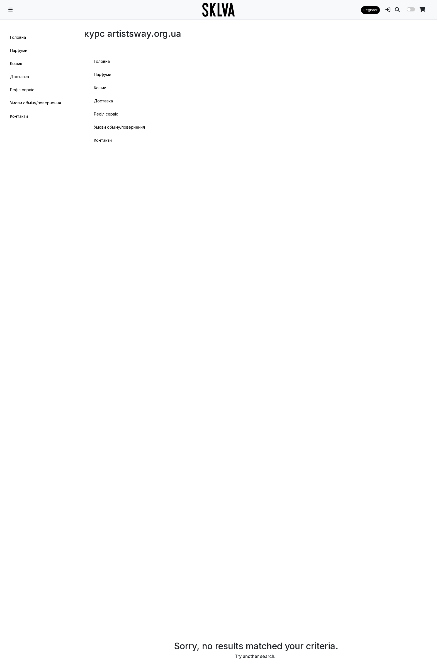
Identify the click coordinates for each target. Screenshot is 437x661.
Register (370, 10)
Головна (18, 37)
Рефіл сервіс (22, 89)
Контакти (19, 116)
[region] (37, 314)
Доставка (19, 76)
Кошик (16, 63)
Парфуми (18, 50)
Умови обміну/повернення (35, 102)
